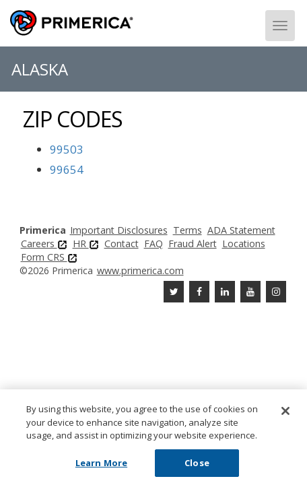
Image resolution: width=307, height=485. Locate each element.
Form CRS (49, 257)
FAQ (153, 243)
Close (196, 465)
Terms (187, 230)
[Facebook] (199, 291)
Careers (44, 243)
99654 (66, 169)
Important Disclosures (119, 230)
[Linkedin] (225, 291)
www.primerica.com (140, 270)
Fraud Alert (192, 243)
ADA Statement (241, 230)
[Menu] (280, 25)
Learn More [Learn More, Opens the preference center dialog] (101, 465)
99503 (66, 149)
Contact (121, 243)
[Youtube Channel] (250, 291)
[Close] (285, 413)
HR (86, 243)
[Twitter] (174, 291)
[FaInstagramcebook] (276, 291)
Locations (243, 243)
